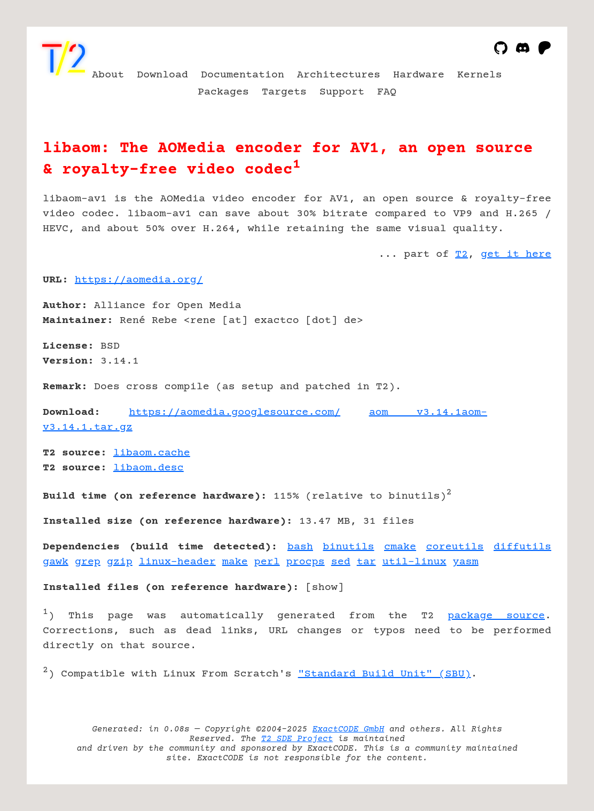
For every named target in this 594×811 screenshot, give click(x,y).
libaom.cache (151, 453)
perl (267, 562)
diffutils (522, 547)
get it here (516, 254)
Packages (223, 92)
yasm (466, 562)
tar (366, 562)
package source (496, 616)
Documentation (242, 75)
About (108, 75)
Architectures (338, 75)
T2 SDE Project (297, 739)
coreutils (455, 547)
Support (341, 92)
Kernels (479, 75)
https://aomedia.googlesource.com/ (234, 412)
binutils (348, 547)
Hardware (418, 75)
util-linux (414, 562)
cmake (400, 547)
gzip (119, 562)
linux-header (177, 562)
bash (300, 547)
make (235, 562)
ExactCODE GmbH (348, 729)
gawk (55, 562)
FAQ (386, 92)
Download (162, 75)
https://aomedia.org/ (139, 280)
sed (340, 562)
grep (87, 562)
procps (305, 562)
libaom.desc (148, 468)
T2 (461, 254)
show (325, 587)
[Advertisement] (519, 342)
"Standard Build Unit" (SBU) (384, 674)
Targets (284, 92)
